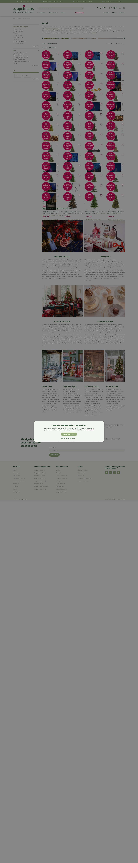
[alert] (69, 431)
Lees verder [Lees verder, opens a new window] (90, 430)
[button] (69, 439)
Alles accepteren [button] (69, 434)
